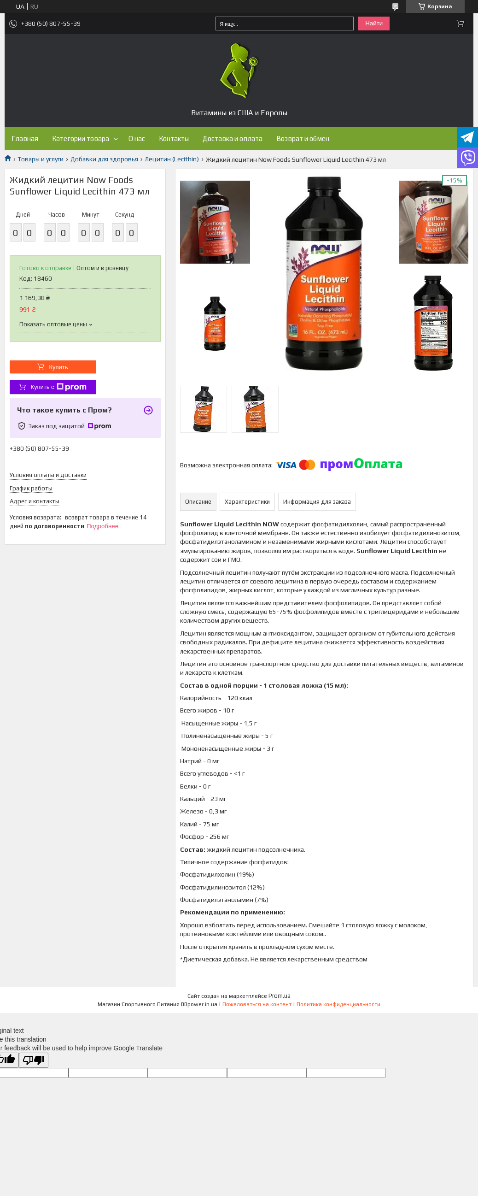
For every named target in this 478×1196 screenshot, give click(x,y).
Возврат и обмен (302, 138)
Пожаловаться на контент (256, 1004)
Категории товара (80, 138)
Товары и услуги (40, 159)
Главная (25, 138)
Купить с (58, 387)
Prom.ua (279, 995)
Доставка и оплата (232, 138)
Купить (58, 367)
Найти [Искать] (374, 23)
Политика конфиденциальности (338, 1004)
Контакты (174, 138)
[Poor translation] (33, 1060)
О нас (136, 138)
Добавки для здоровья (104, 159)
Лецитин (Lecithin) (172, 159)
